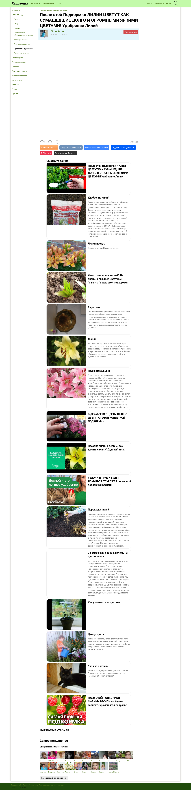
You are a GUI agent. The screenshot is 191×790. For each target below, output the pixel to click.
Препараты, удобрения (23, 48)
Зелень (17, 28)
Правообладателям (30, 785)
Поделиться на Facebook (96, 147)
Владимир (52, 767)
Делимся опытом (18, 62)
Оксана (103, 767)
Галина (78, 767)
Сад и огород (17, 15)
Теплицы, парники (21, 39)
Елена (44, 756)
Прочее (15, 94)
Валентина (61, 767)
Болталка (15, 84)
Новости (15, 66)
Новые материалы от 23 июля (53, 10)
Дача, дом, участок (19, 71)
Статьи (14, 89)
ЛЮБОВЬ (52, 756)
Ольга (103, 756)
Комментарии (48, 3)
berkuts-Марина (113, 767)
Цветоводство (17, 57)
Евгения (95, 767)
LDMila (129, 756)
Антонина (44, 767)
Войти (149, 3)
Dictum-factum (57, 31)
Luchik (69, 756)
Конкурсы (16, 10)
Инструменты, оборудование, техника (23, 34)
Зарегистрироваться (163, 3)
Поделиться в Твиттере (65, 153)
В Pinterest (46, 153)
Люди (58, 3)
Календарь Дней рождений (53, 777)
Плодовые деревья (21, 53)
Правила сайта (17, 785)
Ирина (78, 756)
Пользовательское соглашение (51, 785)
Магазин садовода (19, 75)
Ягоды (16, 24)
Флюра (120, 756)
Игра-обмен (17, 80)
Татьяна (61, 756)
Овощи (16, 19)
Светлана (112, 756)
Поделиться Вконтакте (71, 147)
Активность (35, 3)
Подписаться (131, 32)
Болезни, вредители (22, 44)
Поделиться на (123, 147)
